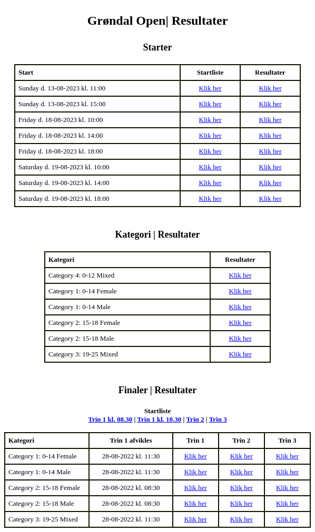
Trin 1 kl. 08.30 (110, 419)
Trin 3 (218, 419)
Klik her (210, 88)
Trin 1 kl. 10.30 (159, 419)
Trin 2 (195, 419)
